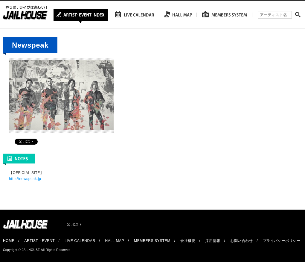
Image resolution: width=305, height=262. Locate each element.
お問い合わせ (241, 241)
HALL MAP (114, 241)
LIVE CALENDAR (80, 241)
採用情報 (212, 241)
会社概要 (187, 241)
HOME (8, 241)
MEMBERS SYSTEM (152, 241)
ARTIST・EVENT (39, 241)
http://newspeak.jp (25, 179)
